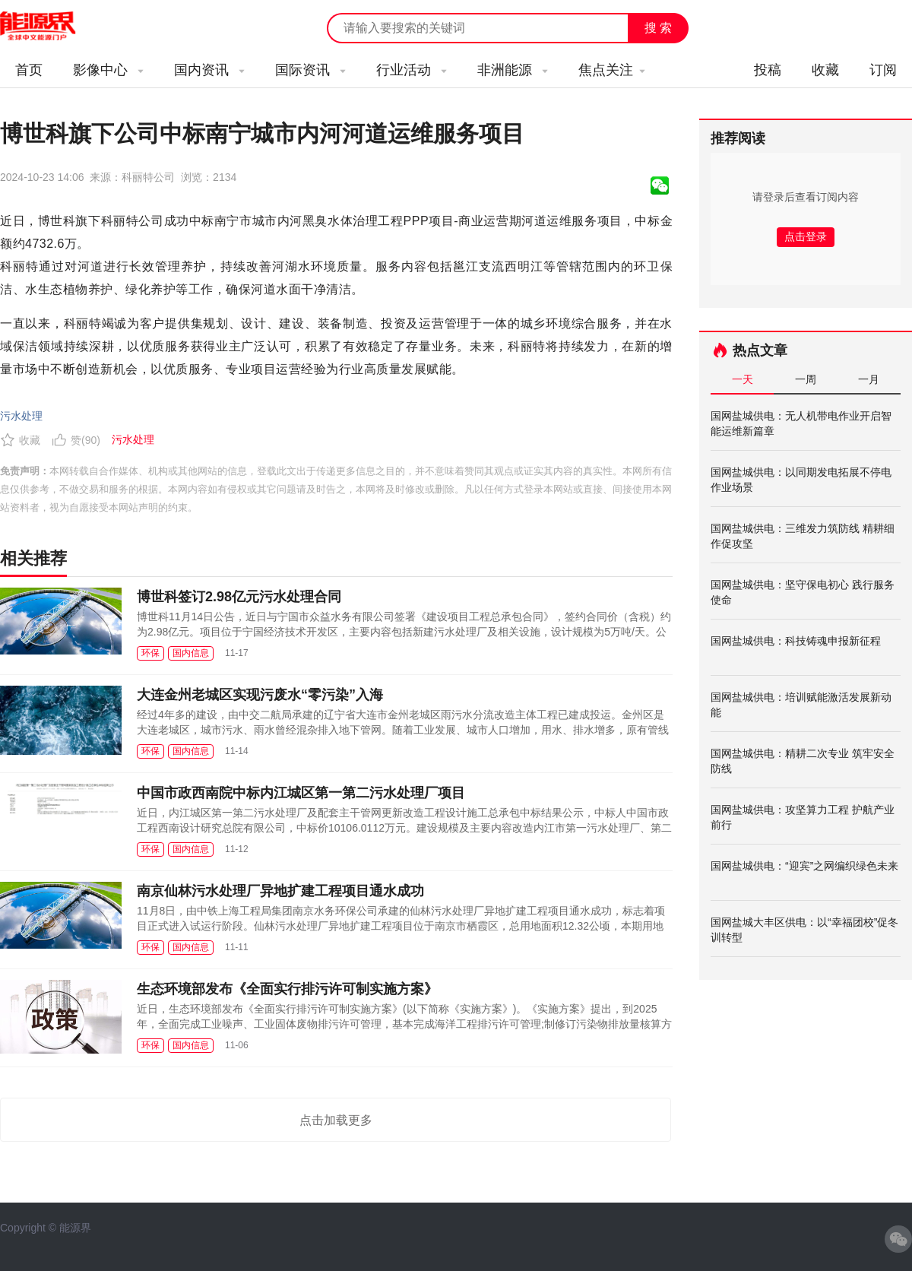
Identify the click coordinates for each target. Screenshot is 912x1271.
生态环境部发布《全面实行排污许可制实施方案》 (287, 989)
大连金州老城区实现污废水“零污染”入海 (260, 694)
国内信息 (191, 653)
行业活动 (411, 70)
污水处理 (21, 416)
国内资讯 (209, 70)
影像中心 (108, 70)
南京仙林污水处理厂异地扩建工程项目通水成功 (280, 891)
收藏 (825, 70)
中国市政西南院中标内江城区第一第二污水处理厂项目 (301, 792)
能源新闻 (51, 26)
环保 (150, 653)
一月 (868, 379)
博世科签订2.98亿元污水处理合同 (239, 596)
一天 (742, 379)
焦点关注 (611, 70)
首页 (29, 70)
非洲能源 (512, 70)
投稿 (767, 70)
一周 (805, 379)
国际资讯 (310, 70)
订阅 (883, 70)
